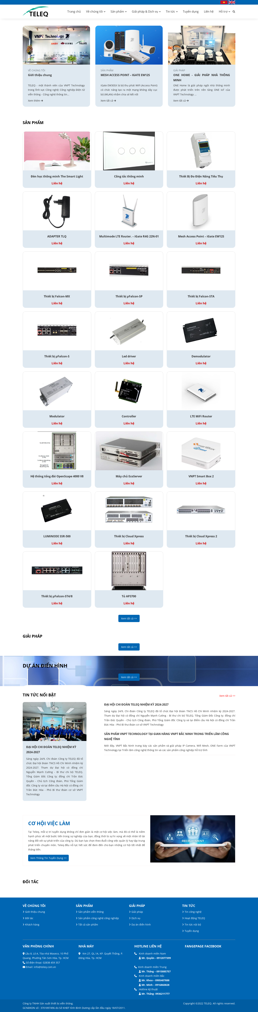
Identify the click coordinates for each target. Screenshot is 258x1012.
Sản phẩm (117, 11)
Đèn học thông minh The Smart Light (57, 176)
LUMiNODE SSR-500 (57, 536)
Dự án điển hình (141, 924)
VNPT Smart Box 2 (201, 476)
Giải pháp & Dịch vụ (145, 11)
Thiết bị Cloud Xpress (129, 536)
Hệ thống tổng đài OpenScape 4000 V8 (56, 476)
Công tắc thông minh (129, 176)
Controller (129, 416)
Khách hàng (32, 924)
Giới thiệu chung (40, 75)
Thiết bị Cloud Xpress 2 (201, 536)
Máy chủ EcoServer (129, 476)
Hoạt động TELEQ (195, 918)
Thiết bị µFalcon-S (56, 356)
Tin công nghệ (193, 911)
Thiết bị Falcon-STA (201, 296)
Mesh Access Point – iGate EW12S (201, 236)
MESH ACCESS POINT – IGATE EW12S (125, 75)
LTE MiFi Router (201, 416)
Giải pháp (137, 911)
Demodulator (201, 356)
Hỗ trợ (223, 11)
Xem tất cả (108, 100)
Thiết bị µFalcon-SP (129, 296)
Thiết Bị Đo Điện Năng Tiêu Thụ (201, 176)
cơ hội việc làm (49, 823)
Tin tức (170, 11)
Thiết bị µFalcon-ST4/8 (56, 596)
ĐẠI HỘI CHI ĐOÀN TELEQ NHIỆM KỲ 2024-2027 (51, 749)
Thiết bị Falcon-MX (57, 296)
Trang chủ (74, 11)
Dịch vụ (135, 918)
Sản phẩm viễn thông (91, 911)
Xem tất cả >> (129, 618)
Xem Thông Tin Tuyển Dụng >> (48, 858)
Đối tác (29, 918)
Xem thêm (35, 100)
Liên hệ (209, 11)
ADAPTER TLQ (56, 236)
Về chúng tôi (94, 11)
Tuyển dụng (191, 11)
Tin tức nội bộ (193, 924)
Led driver (129, 356)
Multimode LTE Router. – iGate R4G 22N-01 (129, 236)
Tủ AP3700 (129, 596)
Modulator (56, 416)
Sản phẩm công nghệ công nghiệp (98, 918)
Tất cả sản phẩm (88, 924)
